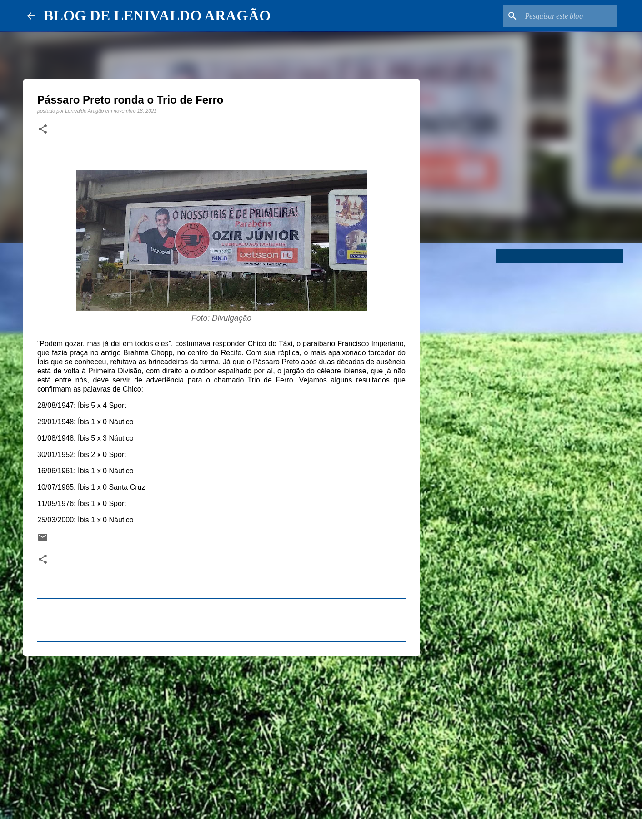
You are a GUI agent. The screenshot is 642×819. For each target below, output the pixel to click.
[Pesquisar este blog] (569, 16)
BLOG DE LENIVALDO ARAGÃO (157, 15)
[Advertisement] (221, 733)
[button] (42, 129)
